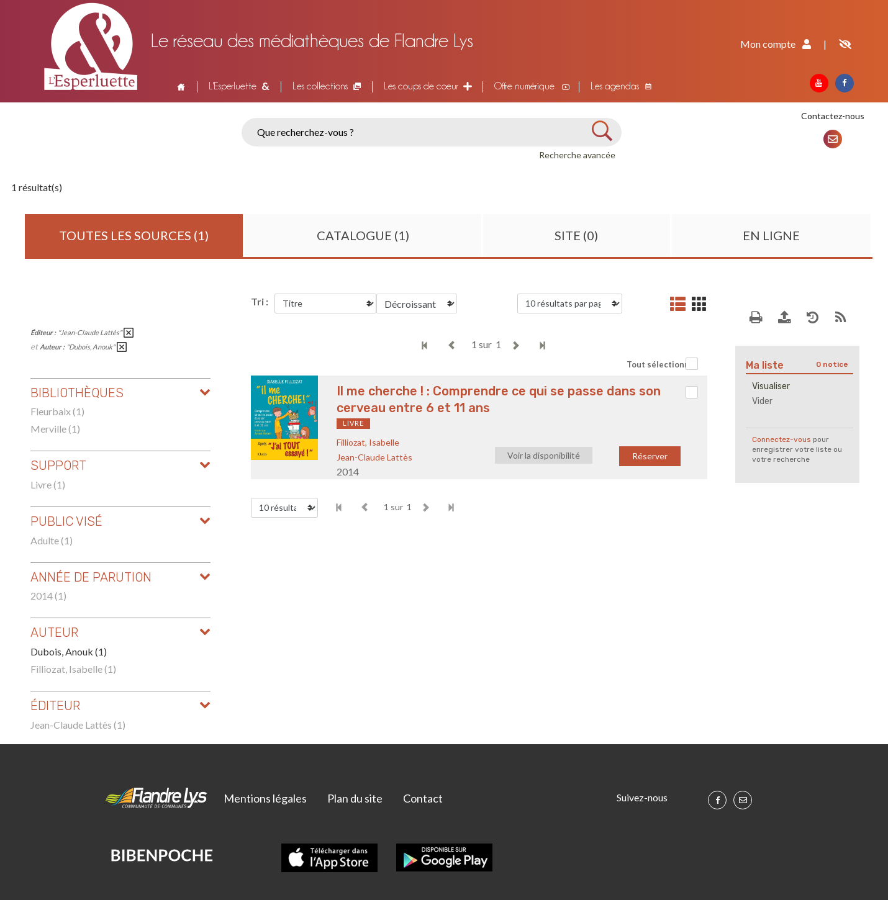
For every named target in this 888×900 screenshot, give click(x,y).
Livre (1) (47, 484)
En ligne (771, 235)
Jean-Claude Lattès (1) (77, 725)
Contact (423, 798)
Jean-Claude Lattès (374, 457)
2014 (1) (48, 595)
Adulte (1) (51, 540)
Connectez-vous (781, 439)
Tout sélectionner (662, 364)
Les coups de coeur (421, 86)
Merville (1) (55, 428)
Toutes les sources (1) (134, 235)
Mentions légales (265, 798)
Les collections (320, 86)
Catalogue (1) (363, 235)
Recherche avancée (577, 155)
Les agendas (615, 86)
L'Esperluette (232, 86)
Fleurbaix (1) (57, 411)
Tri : (259, 301)
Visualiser (771, 386)
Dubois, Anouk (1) (68, 651)
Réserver (650, 456)
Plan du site (355, 798)
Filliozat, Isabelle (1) (73, 669)
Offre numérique (524, 86)
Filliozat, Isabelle (368, 442)
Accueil (179, 86)
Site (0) (576, 235)
